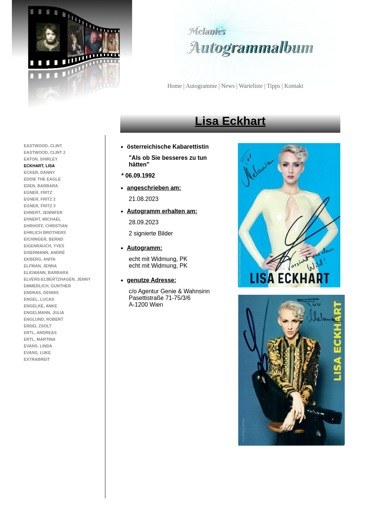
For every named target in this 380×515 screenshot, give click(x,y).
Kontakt (294, 86)
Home (175, 86)
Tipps (274, 86)
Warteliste (251, 86)
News (228, 86)
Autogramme (202, 86)
